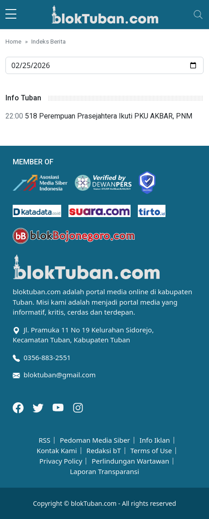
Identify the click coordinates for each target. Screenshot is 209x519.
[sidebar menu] (10, 14)
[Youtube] (59, 406)
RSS (44, 440)
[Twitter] (39, 406)
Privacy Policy (61, 461)
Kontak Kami (57, 450)
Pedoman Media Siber (95, 440)
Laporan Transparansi (104, 471)
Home (13, 41)
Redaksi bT (104, 450)
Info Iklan (155, 440)
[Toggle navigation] (198, 14)
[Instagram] (78, 406)
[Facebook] (19, 406)
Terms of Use (151, 450)
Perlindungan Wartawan (130, 461)
